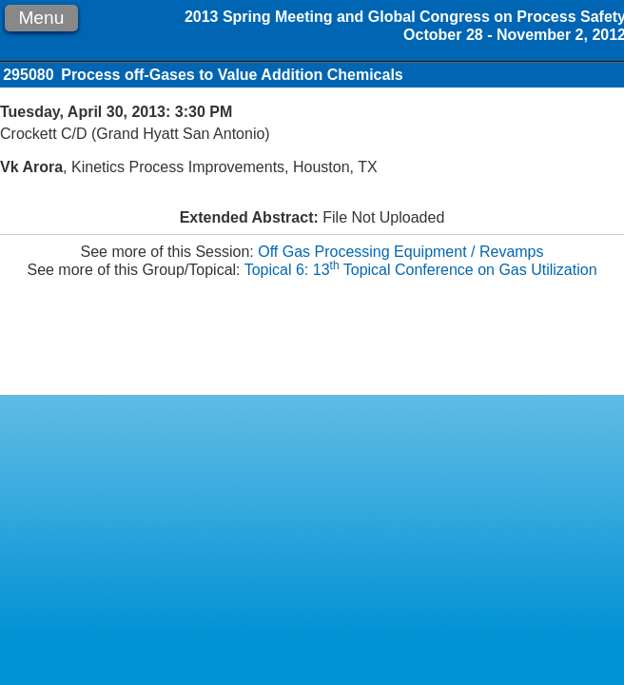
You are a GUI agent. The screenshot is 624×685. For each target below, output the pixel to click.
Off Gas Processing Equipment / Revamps (400, 252)
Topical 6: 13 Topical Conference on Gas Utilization (420, 270)
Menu (41, 18)
